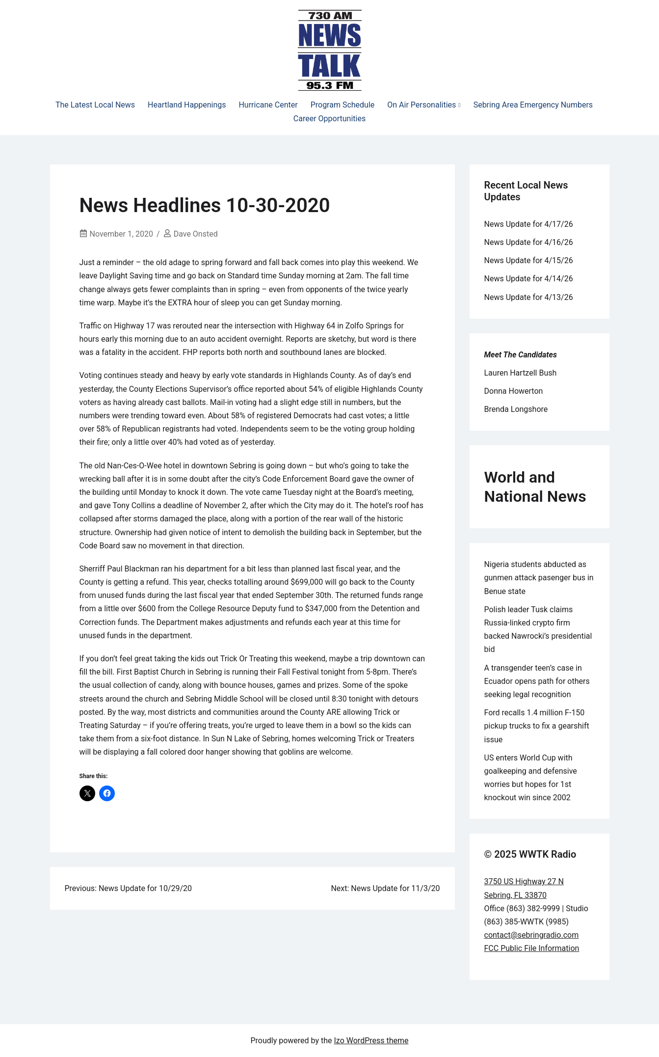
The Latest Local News (95, 104)
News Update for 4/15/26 (528, 260)
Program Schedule (343, 104)
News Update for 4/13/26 (528, 297)
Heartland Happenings (187, 104)
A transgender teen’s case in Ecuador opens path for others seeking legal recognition (537, 681)
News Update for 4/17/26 (528, 224)
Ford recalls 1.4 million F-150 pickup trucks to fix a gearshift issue (536, 726)
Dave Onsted (196, 234)
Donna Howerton (513, 391)
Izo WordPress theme (371, 1040)
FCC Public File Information (532, 948)
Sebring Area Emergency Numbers (533, 104)
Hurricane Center (267, 104)
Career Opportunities (329, 118)
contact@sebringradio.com (531, 935)
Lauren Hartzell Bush (520, 373)
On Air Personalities (421, 104)
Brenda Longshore (516, 409)
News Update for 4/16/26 (528, 242)
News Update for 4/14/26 (528, 278)
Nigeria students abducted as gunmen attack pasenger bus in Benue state (539, 578)
